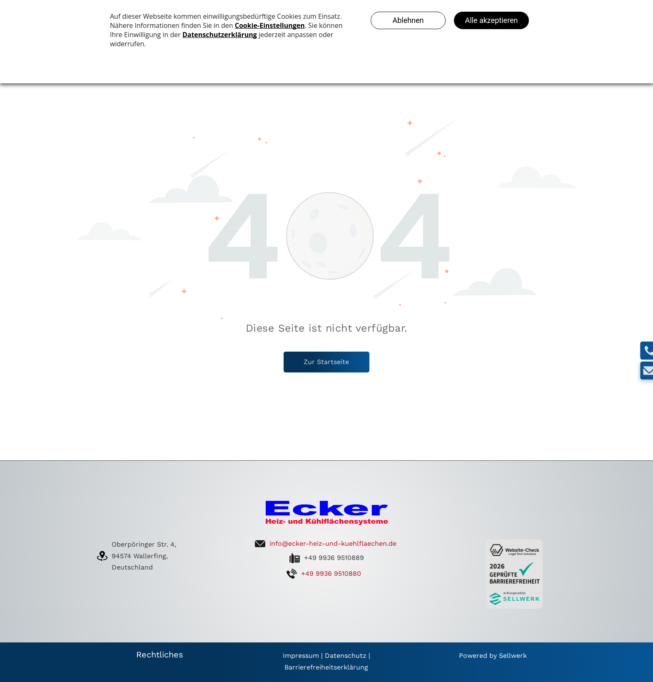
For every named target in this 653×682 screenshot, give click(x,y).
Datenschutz (345, 656)
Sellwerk (513, 656)
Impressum (301, 656)
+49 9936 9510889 (334, 558)
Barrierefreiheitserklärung (326, 667)
